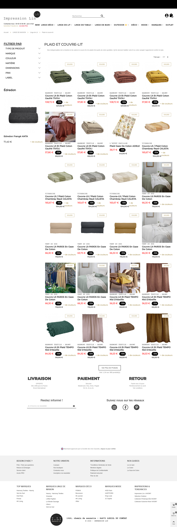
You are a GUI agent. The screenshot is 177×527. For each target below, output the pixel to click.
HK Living (20, 501)
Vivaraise (49, 496)
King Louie (108, 496)
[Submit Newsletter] (74, 406)
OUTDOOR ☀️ (120, 25)
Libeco (48, 504)
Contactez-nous (58, 470)
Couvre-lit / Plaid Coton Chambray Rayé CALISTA (155, 147)
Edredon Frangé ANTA (16, 136)
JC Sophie (108, 499)
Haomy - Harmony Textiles (54, 493)
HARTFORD (109, 493)
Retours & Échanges (23, 468)
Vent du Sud (21, 493)
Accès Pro (23, 26)
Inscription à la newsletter (61, 473)
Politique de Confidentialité (99, 470)
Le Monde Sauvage (52, 501)
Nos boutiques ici (11, 26)
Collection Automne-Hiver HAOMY (146, 501)
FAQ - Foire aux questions (25, 465)
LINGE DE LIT (64, 25)
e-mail (31, 24)
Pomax (19, 499)
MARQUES (157, 25)
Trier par (158, 57)
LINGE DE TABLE (82, 25)
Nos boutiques (58, 468)
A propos (56, 465)
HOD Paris (108, 490)
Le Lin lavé (130, 465)
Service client (21, 470)
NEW (37, 25)
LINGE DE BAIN (102, 25)
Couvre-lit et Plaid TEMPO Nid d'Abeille (124, 298)
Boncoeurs (79, 493)
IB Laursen (79, 496)
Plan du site (94, 476)
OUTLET (169, 25)
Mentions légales (95, 468)
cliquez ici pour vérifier (108, 449)
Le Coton (130, 468)
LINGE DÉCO (47, 25)
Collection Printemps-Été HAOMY (146, 499)
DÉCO (134, 25)
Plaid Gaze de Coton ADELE (125, 146)
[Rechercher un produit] (102, 16)
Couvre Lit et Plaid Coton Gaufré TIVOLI (58, 97)
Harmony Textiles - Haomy (25, 490)
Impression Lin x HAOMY (143, 493)
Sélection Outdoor (140, 496)
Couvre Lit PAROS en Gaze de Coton (156, 197)
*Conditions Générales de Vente (100, 465)
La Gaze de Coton (133, 470)
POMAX (78, 490)
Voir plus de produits (110, 368)
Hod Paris (20, 496)
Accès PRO (20, 473)
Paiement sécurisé (96, 473)
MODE (144, 25)
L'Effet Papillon (51, 499)
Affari (77, 501)
